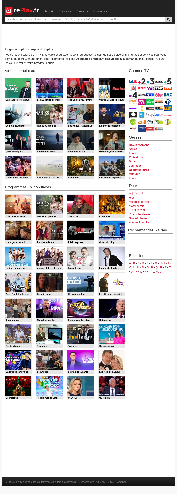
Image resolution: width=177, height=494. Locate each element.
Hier (131, 197)
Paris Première (159, 101)
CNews (150, 108)
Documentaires (139, 169)
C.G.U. (111, 482)
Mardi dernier (137, 205)
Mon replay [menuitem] (100, 11)
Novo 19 (133, 108)
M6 (133, 88)
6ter (159, 95)
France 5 (168, 81)
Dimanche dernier (140, 214)
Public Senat (150, 128)
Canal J (142, 122)
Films (132, 153)
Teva (150, 101)
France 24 (142, 115)
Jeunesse (135, 165)
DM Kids (168, 122)
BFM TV (159, 108)
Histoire (159, 128)
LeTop (133, 128)
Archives (122, 482)
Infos (132, 178)
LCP (142, 128)
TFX (168, 88)
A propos (100, 482)
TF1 (133, 81)
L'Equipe (168, 115)
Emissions (136, 157)
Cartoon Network (150, 122)
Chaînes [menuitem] (65, 11)
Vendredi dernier (139, 222)
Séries (133, 149)
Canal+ (159, 81)
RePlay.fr (9, 482)
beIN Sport (150, 115)
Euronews (133, 115)
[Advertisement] (88, 34)
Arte (142, 88)
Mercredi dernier (139, 201)
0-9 (159, 271)
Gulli (133, 122)
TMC (159, 88)
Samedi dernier (138, 218)
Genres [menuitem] (82, 11)
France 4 (133, 95)
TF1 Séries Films (150, 95)
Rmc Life (142, 101)
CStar (142, 95)
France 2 (142, 81)
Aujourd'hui (136, 193)
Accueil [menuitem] (48, 11)
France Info (142, 108)
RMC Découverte (168, 95)
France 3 (150, 81)
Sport (132, 161)
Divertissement (139, 144)
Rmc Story (133, 101)
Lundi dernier (137, 210)
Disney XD (159, 122)
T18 (168, 101)
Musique (134, 174)
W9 (150, 88)
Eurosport (159, 115)
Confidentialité (86, 482)
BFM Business (168, 108)
